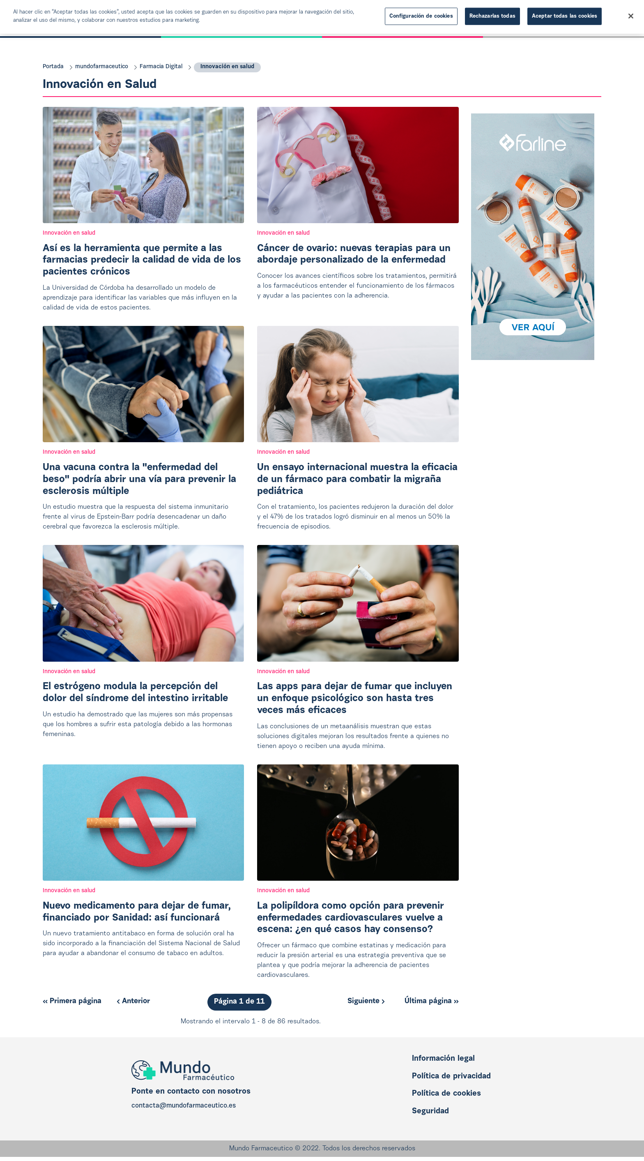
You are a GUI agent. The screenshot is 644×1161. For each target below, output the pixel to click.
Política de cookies (446, 1094)
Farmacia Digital (161, 67)
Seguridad (430, 1111)
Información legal (443, 1059)
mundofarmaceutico (101, 67)
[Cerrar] (631, 16)
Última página (432, 1001)
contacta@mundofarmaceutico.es (183, 1106)
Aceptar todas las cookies (564, 16)
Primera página (72, 1001)
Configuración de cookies (421, 16)
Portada (53, 67)
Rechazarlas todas (492, 16)
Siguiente (366, 1001)
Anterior (133, 1001)
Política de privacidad (451, 1076)
